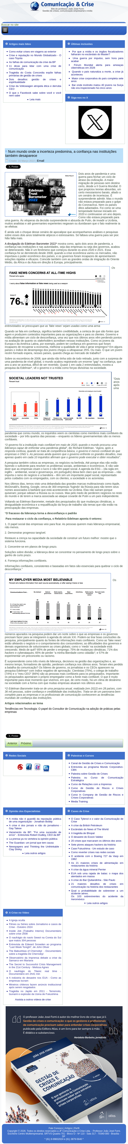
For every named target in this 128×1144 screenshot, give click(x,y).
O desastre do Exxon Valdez (87, 836)
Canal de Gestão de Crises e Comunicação (95, 763)
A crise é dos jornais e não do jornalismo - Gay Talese (35, 827)
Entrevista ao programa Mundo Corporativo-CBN (97, 768)
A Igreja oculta (17, 920)
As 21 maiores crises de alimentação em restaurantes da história (97, 864)
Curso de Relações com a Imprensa (91, 784)
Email (40, 160)
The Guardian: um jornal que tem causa (31, 842)
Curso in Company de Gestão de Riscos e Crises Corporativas (97, 796)
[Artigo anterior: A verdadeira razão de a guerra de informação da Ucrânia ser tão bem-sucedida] (12, 743)
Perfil (76, 1128)
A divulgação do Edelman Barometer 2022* (31, 243)
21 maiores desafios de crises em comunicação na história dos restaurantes (97, 885)
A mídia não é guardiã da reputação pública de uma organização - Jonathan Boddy (35, 820)
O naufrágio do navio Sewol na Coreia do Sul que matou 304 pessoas (35, 939)
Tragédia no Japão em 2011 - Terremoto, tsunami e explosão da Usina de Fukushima (35, 993)
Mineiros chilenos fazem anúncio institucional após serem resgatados (35, 986)
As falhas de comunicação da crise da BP (32, 62)
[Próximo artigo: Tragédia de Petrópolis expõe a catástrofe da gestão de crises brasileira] (26, 743)
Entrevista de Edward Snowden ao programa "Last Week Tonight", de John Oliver (35, 946)
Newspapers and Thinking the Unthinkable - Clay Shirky (35, 848)
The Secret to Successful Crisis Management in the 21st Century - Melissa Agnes (35, 966)
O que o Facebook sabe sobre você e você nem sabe (35, 94)
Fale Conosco (56, 1128)
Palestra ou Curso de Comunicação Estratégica (97, 779)
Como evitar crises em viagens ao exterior (32, 51)
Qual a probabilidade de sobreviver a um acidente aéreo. (97, 892)
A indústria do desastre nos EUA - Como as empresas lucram (35, 979)
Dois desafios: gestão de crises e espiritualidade (35, 81)
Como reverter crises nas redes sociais (93, 852)
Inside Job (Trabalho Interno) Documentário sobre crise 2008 (35, 932)
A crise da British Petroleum (86, 825)
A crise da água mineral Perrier (88, 869)
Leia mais (35, 99)
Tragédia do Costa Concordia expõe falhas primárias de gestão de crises (35, 74)
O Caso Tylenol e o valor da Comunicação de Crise (97, 820)
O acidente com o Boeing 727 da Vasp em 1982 (97, 857)
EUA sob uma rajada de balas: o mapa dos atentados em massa (97, 875)
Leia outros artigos (35, 853)
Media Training (79, 801)
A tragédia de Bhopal (83, 833)
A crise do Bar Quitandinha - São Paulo (93, 880)
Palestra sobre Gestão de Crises (89, 773)
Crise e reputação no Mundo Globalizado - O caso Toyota (35, 57)
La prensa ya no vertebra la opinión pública (33, 838)
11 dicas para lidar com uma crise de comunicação (35, 67)
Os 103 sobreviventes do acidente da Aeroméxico (97, 898)
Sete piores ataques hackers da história (93, 844)
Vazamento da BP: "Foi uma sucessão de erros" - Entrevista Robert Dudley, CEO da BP (35, 834)
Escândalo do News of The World (90, 829)
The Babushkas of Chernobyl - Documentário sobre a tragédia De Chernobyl (35, 952)
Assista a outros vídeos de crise (33, 999)
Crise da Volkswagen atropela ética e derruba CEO (35, 87)
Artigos (68, 1128)
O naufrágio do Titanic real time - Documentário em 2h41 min (35, 973)
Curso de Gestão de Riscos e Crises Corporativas (97, 789)
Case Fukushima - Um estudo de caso (92, 848)
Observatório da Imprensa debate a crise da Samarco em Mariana (35, 959)
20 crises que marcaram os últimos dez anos (96, 840)
